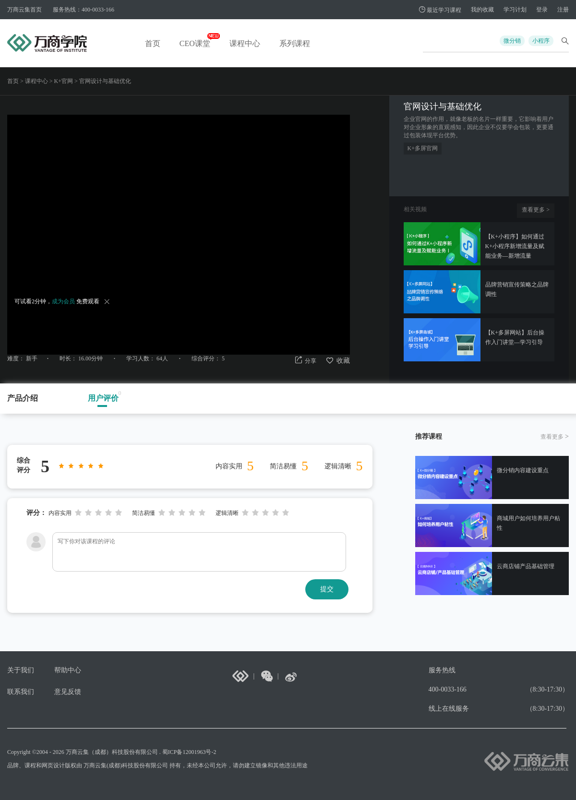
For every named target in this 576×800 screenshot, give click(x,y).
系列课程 (294, 43)
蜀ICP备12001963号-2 (189, 752)
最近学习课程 (440, 10)
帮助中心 (67, 670)
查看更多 (536, 209)
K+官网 (63, 81)
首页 (152, 43)
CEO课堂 (195, 43)
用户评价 (103, 398)
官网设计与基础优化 (105, 81)
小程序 (541, 40)
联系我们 (20, 691)
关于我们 (20, 670)
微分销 (512, 40)
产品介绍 (22, 398)
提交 (327, 589)
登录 (542, 9)
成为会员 (63, 301)
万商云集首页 (24, 9)
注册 (563, 9)
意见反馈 (67, 691)
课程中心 (244, 43)
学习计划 (515, 9)
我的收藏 (482, 9)
